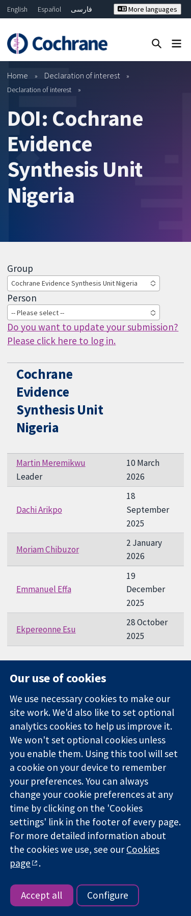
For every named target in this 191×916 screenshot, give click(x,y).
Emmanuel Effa (43, 589)
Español (49, 9)
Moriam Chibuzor (47, 549)
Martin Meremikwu (51, 462)
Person (22, 298)
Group (20, 268)
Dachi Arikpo (39, 509)
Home (17, 75)
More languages (147, 9)
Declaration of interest (82, 75)
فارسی (81, 9)
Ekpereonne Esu (46, 629)
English (17, 9)
